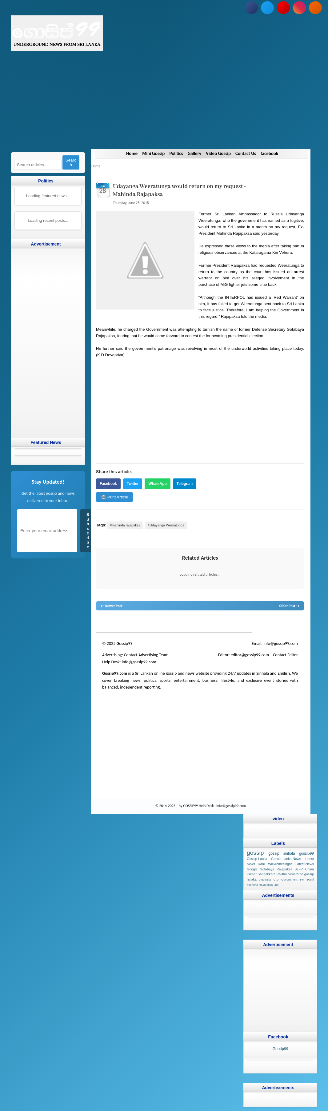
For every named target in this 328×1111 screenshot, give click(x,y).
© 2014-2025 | (167, 806)
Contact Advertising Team (146, 654)
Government (289, 879)
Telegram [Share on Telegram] (184, 484)
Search (70, 162)
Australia (264, 879)
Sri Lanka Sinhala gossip (253, 622)
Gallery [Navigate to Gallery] (194, 153)
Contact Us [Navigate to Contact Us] (245, 153)
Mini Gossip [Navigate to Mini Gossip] (153, 153)
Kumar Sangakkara (260, 874)
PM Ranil (307, 879)
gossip (100, 622)
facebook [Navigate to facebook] (269, 153)
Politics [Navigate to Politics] (176, 153)
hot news (131, 622)
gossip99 (306, 853)
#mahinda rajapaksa (125, 525)
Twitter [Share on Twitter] (132, 484)
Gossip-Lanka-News (286, 859)
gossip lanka (160, 622)
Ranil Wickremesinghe (275, 864)
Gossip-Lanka (256, 859)
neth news (177, 622)
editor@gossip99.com (249, 654)
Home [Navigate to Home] (132, 153)
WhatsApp (157, 484)
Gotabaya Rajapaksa (276, 869)
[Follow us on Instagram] (299, 7)
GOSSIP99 (190, 806)
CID (275, 879)
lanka (110, 622)
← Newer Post (111, 606)
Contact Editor (285, 654)
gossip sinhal (224, 622)
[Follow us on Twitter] (267, 7)
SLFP (298, 869)
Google (251, 869)
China (309, 869)
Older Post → (289, 606)
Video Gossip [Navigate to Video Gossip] (218, 153)
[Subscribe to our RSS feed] (315, 7)
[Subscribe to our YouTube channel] (283, 7)
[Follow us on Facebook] (251, 7)
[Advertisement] (164, 106)
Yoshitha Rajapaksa (259, 884)
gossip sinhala (281, 853)
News (119, 622)
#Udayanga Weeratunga (166, 525)
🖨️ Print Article (114, 497)
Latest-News (304, 864)
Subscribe (87, 530)
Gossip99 (280, 1048)
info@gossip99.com (280, 643)
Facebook (108, 484)
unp (275, 884)
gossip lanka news (199, 622)
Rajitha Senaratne (289, 874)
